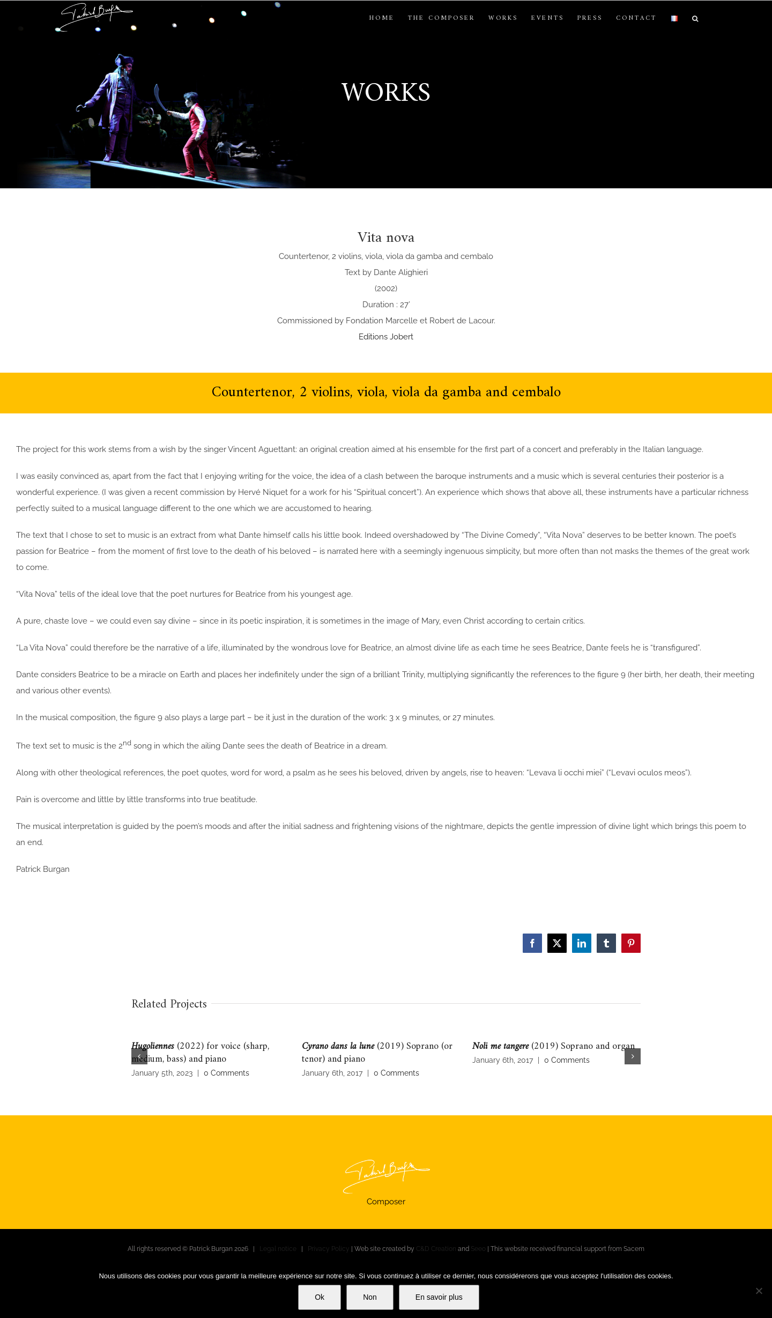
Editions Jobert (386, 337)
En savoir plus (439, 1297)
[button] (696, 19)
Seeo (478, 1249)
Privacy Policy (329, 1249)
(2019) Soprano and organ (553, 1046)
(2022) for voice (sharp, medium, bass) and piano (200, 1053)
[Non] (758, 1290)
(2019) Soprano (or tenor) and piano (377, 1053)
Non (370, 1297)
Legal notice (277, 1249)
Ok (319, 1297)
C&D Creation (436, 1249)
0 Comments (226, 1073)
